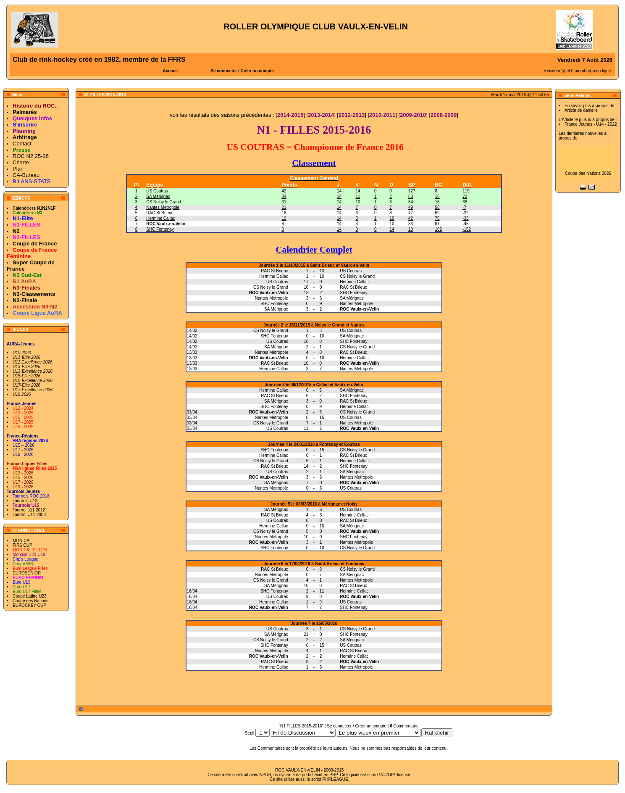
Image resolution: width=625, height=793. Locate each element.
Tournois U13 (25, 500)
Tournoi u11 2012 (29, 510)
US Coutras (157, 191)
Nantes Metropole (162, 207)
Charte (21, 162)
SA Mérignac (158, 196)
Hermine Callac (160, 218)
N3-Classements (34, 294)
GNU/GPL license (393, 774)
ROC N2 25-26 (31, 156)
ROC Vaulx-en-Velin (165, 223)
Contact (22, 143)
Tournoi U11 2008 (29, 514)
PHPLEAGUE (335, 779)
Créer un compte (256, 70)
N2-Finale (25, 300)
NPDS (265, 774)
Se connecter (223, 70)
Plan (18, 169)
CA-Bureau (26, 175)
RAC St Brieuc (159, 213)
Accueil (170, 70)
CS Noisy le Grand (163, 202)
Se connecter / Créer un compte (356, 726)
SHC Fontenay (160, 229)
